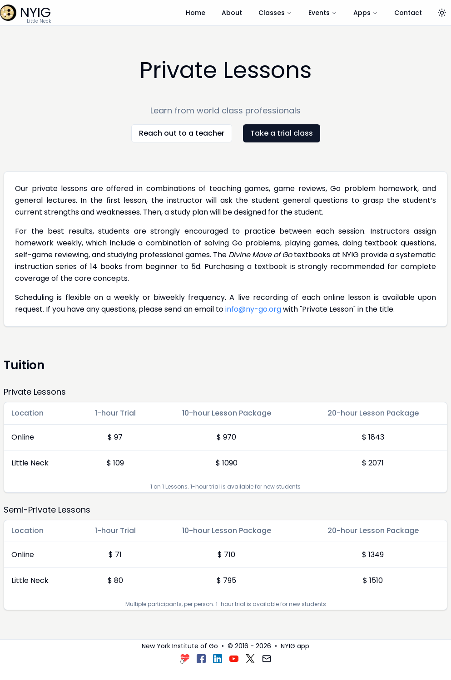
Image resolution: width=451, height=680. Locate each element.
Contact (408, 12)
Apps (365, 12)
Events (322, 12)
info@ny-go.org (253, 309)
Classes (275, 12)
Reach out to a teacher (181, 133)
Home (195, 12)
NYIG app (295, 646)
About (232, 12)
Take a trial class (281, 133)
